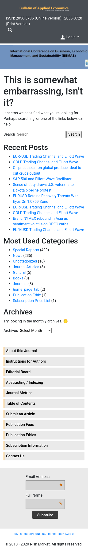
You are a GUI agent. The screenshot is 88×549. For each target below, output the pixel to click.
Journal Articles (26, 267)
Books (18, 278)
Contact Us (15, 456)
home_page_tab (26, 289)
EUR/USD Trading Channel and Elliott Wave (48, 156)
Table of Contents (20, 403)
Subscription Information (27, 445)
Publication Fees (20, 424)
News (17, 255)
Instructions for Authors (26, 361)
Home (16, 534)
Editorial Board (18, 372)
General (19, 272)
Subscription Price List (31, 300)
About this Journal (21, 351)
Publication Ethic (27, 295)
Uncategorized (25, 261)
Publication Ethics (21, 435)
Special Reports (26, 250)
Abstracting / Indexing (24, 382)
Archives (11, 330)
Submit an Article (20, 414)
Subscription (29, 534)
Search (9, 134)
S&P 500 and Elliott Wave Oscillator (42, 179)
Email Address (44, 477)
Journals (20, 284)
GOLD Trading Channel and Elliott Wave (45, 162)
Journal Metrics (19, 393)
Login (68, 37)
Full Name (44, 495)
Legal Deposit (49, 534)
